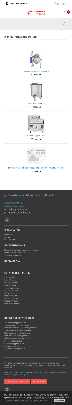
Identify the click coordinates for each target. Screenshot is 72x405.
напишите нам (38, 381)
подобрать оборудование (17, 381)
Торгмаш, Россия (11, 288)
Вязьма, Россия (11, 290)
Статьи (7, 237)
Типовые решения (12, 255)
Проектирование (14, 245)
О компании (12, 230)
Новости (8, 234)
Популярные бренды (17, 273)
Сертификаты (10, 240)
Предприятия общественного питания (21, 250)
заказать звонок (17, 3)
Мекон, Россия (10, 285)
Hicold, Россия (10, 296)
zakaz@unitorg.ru (17, 26)
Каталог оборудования (19, 318)
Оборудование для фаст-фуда (17, 338)
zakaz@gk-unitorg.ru (17, 212)
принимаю (59, 401)
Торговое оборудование (14, 349)
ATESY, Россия (10, 293)
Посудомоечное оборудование (17, 333)
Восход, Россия (11, 298)
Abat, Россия (9, 277)
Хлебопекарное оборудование (17, 330)
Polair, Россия (10, 280)
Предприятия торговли (14, 253)
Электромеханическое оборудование (21, 328)
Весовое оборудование (14, 341)
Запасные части (11, 346)
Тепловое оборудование (15, 323)
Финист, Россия (11, 283)
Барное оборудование (14, 343)
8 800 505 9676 (13, 202)
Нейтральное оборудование (16, 336)
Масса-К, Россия (11, 301)
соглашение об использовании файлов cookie (28, 400)
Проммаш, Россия (12, 303)
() (56, 4)
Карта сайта (12, 261)
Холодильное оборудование (16, 325)
